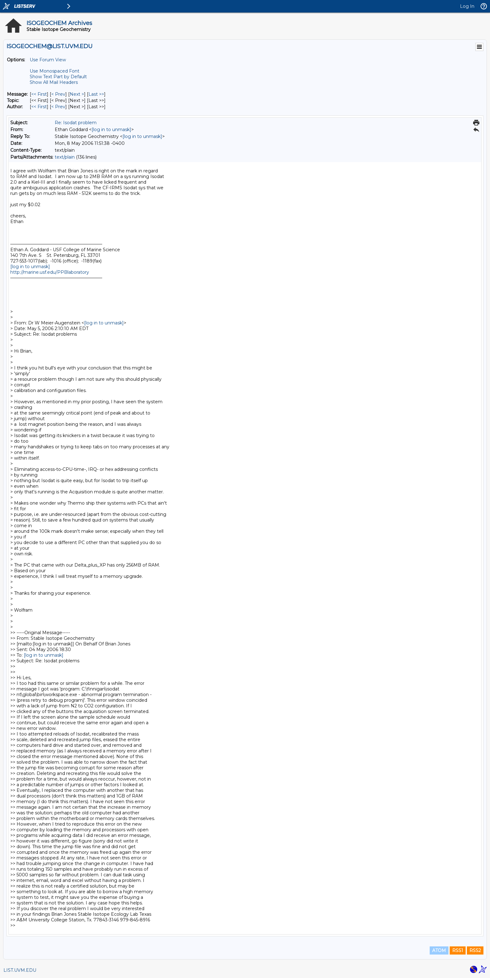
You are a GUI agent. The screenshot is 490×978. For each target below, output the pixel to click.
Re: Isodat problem (76, 122)
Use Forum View (48, 60)
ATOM (439, 950)
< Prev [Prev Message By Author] (58, 107)
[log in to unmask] (111, 129)
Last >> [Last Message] (96, 94)
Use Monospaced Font (54, 71)
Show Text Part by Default (58, 76)
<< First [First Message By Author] (39, 107)
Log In (467, 6)
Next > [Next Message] (77, 94)
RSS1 (457, 950)
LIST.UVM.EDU (19, 970)
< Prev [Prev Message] (58, 94)
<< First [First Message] (39, 94)
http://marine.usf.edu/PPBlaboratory (49, 272)
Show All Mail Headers (54, 82)
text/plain (65, 157)
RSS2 (475, 950)
